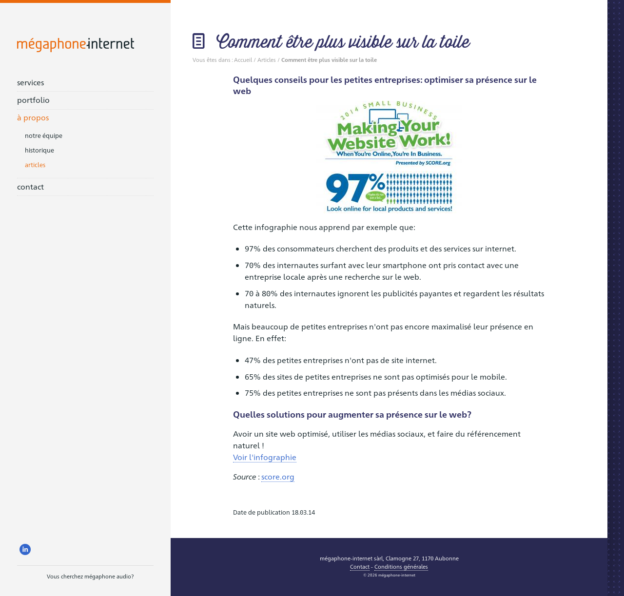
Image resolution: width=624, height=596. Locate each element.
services (30, 82)
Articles (266, 59)
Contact (360, 566)
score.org (277, 476)
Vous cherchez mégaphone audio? (75, 577)
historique (39, 150)
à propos (33, 117)
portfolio (33, 100)
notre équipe (43, 135)
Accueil (243, 59)
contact (30, 186)
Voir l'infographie (264, 457)
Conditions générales (401, 566)
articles (35, 164)
